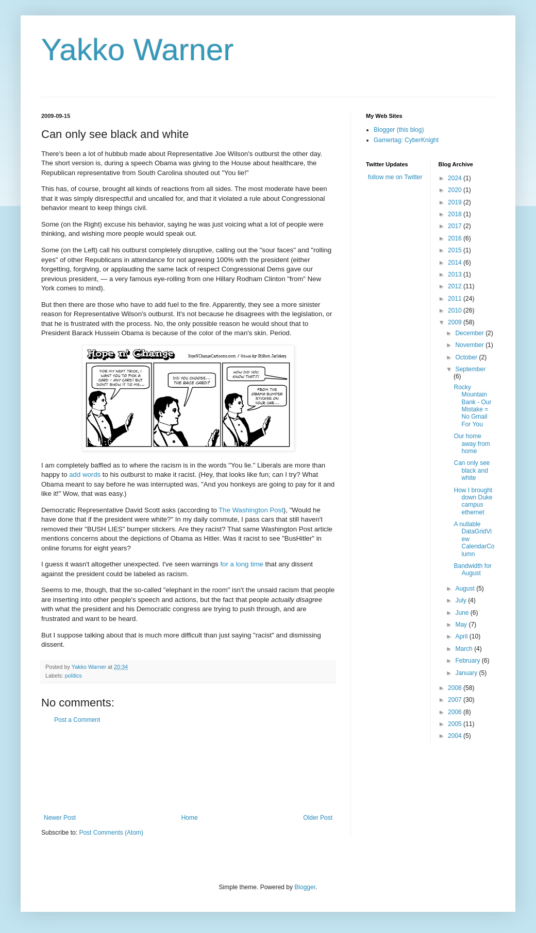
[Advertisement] (188, 769)
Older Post (317, 817)
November (470, 345)
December (470, 333)
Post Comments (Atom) (111, 832)
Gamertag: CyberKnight (406, 140)
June (462, 612)
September (470, 369)
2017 (455, 226)
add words (84, 474)
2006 (455, 712)
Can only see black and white (472, 470)
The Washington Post (251, 510)
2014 (455, 262)
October (467, 357)
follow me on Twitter (395, 177)
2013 (455, 274)
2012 (455, 286)
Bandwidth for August (472, 569)
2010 (455, 310)
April (462, 636)
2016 (455, 238)
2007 (455, 699)
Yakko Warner (137, 49)
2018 (455, 214)
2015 (455, 250)
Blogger (304, 887)
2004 (455, 735)
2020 (455, 190)
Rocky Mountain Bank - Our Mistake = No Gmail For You (472, 406)
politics (73, 675)
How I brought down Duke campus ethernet (473, 501)
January (467, 673)
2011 (455, 298)
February (468, 660)
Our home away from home (472, 444)
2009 (455, 322)
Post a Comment (77, 719)
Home (189, 817)
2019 (455, 202)
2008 (455, 688)
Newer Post (60, 817)
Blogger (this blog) (399, 129)
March (464, 648)
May (461, 624)
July (461, 600)
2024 (455, 178)
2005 (455, 724)
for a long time (241, 564)
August (465, 588)
